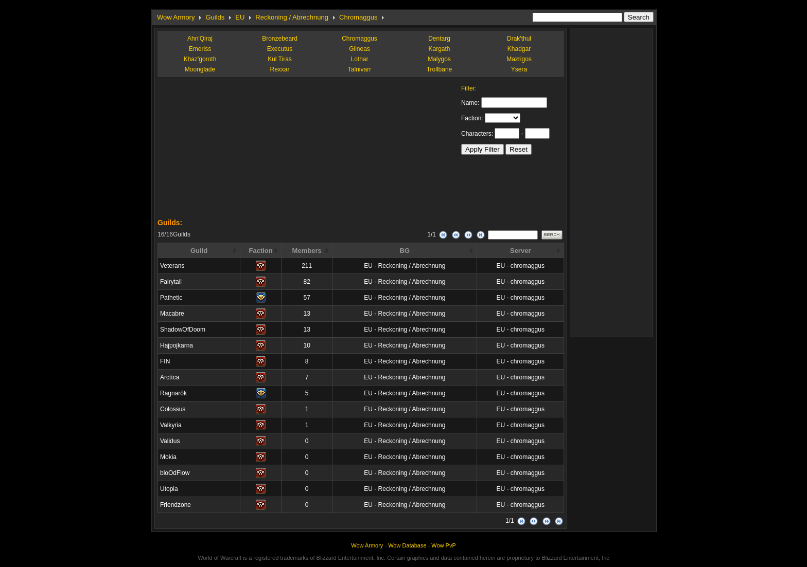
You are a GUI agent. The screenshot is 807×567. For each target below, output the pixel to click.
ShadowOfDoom (182, 329)
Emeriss (200, 48)
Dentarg (439, 38)
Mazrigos (519, 59)
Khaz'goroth (200, 59)
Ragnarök (173, 393)
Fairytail (171, 281)
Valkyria (171, 425)
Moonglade (200, 69)
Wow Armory (176, 17)
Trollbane (439, 69)
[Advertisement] (234, 149)
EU (239, 17)
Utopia (169, 488)
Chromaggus (358, 17)
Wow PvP (443, 545)
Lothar (359, 59)
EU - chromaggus (521, 265)
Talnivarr (359, 69)
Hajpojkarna (176, 345)
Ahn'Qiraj (200, 38)
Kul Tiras (280, 59)
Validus (170, 441)
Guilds (214, 17)
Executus (279, 48)
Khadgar (519, 48)
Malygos (439, 59)
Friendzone (175, 504)
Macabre (172, 313)
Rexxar (279, 69)
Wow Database (407, 545)
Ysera (519, 69)
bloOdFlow (174, 473)
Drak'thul (519, 38)
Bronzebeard (279, 38)
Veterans (172, 265)
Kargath (439, 48)
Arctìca (169, 377)
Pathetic (171, 297)
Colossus (172, 409)
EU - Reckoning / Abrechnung (404, 265)
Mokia (168, 457)
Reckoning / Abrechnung (291, 17)
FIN (165, 361)
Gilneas (359, 48)
